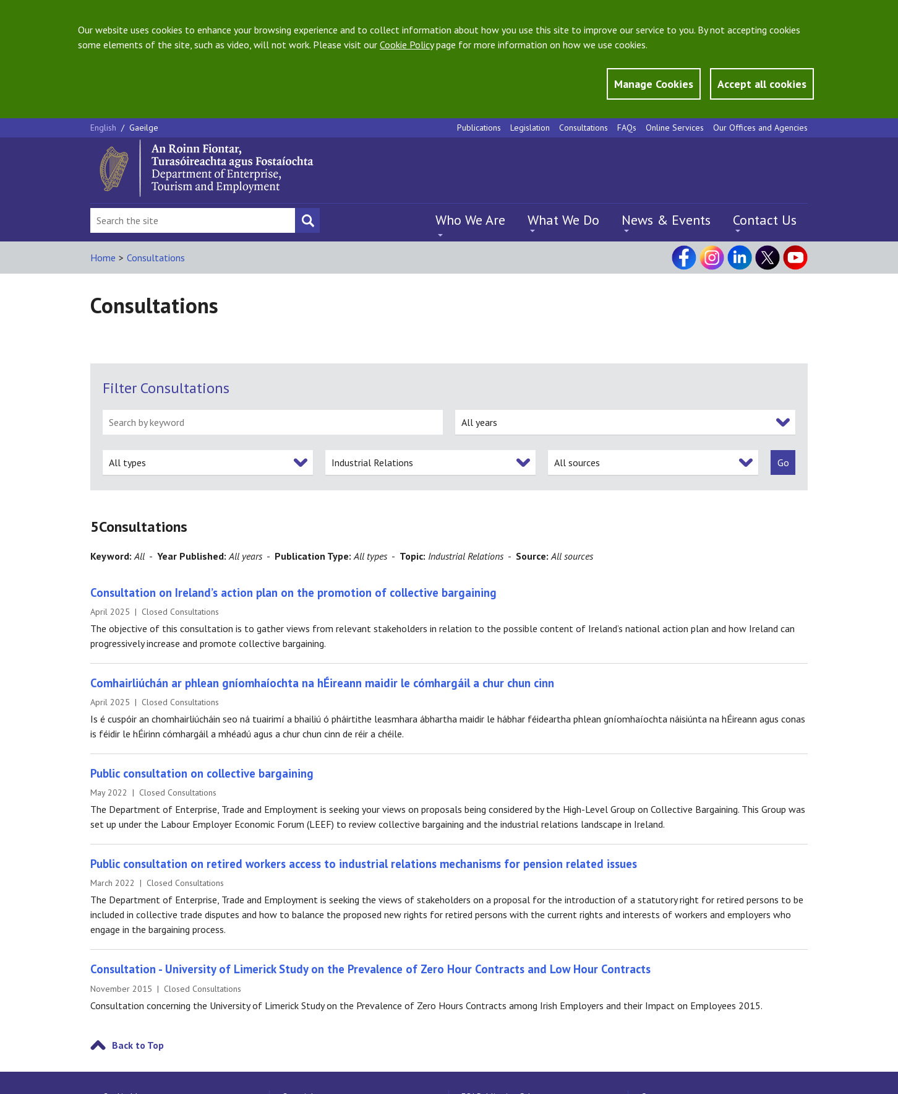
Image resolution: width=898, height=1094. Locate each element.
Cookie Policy (407, 44)
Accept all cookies (761, 84)
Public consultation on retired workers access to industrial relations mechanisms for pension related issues (363, 863)
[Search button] (307, 220)
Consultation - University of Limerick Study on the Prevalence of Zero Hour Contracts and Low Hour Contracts (370, 969)
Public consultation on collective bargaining (202, 773)
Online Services (675, 127)
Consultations (583, 127)
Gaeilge (143, 127)
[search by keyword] (273, 422)
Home (103, 257)
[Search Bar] (192, 220)
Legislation (530, 127)
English (104, 127)
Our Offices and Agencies (760, 127)
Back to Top (138, 1045)
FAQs (626, 127)
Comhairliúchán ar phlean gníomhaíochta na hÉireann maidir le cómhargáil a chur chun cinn (322, 682)
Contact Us (765, 219)
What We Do (563, 219)
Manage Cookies (653, 84)
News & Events (666, 219)
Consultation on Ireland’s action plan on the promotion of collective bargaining (293, 592)
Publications (479, 127)
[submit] (783, 462)
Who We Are (470, 219)
